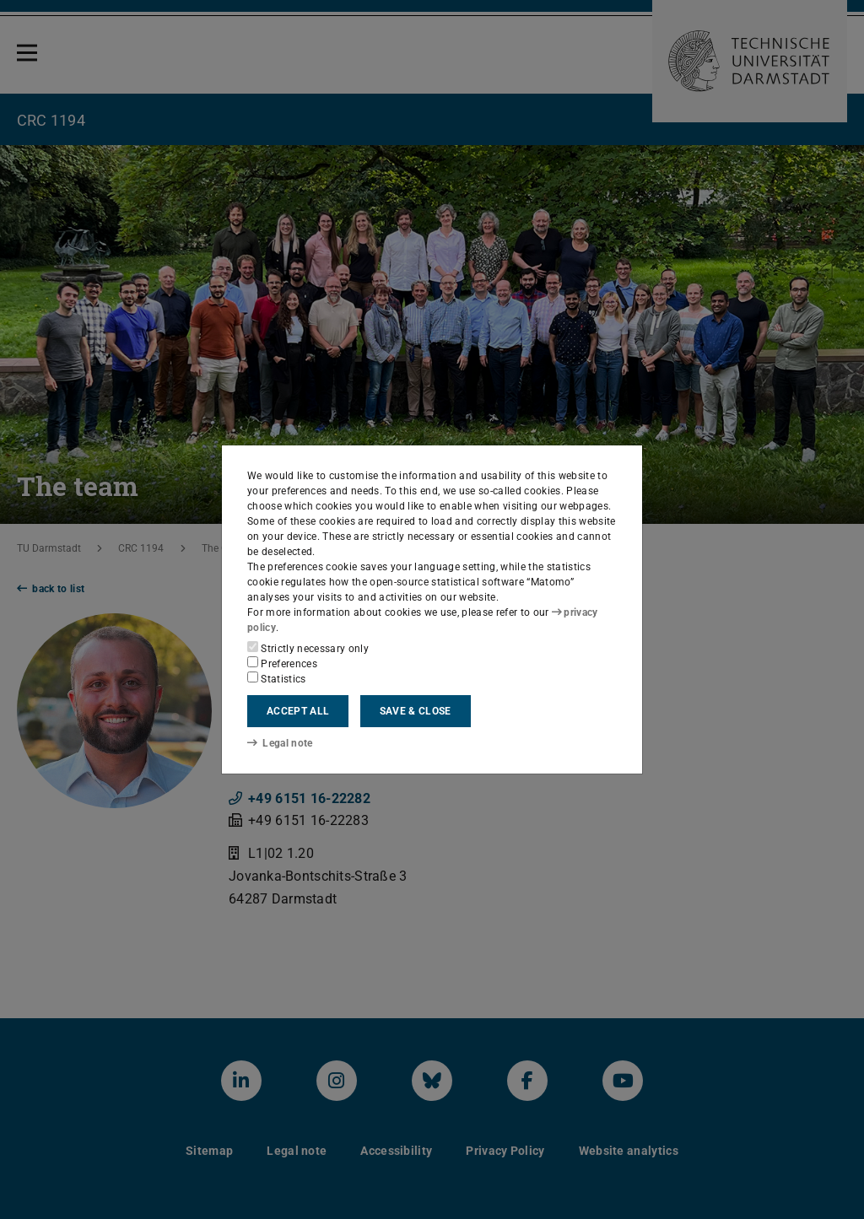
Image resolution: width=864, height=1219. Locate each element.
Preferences (282, 663)
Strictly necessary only (308, 648)
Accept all (298, 711)
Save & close (415, 711)
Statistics (276, 678)
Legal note (280, 743)
